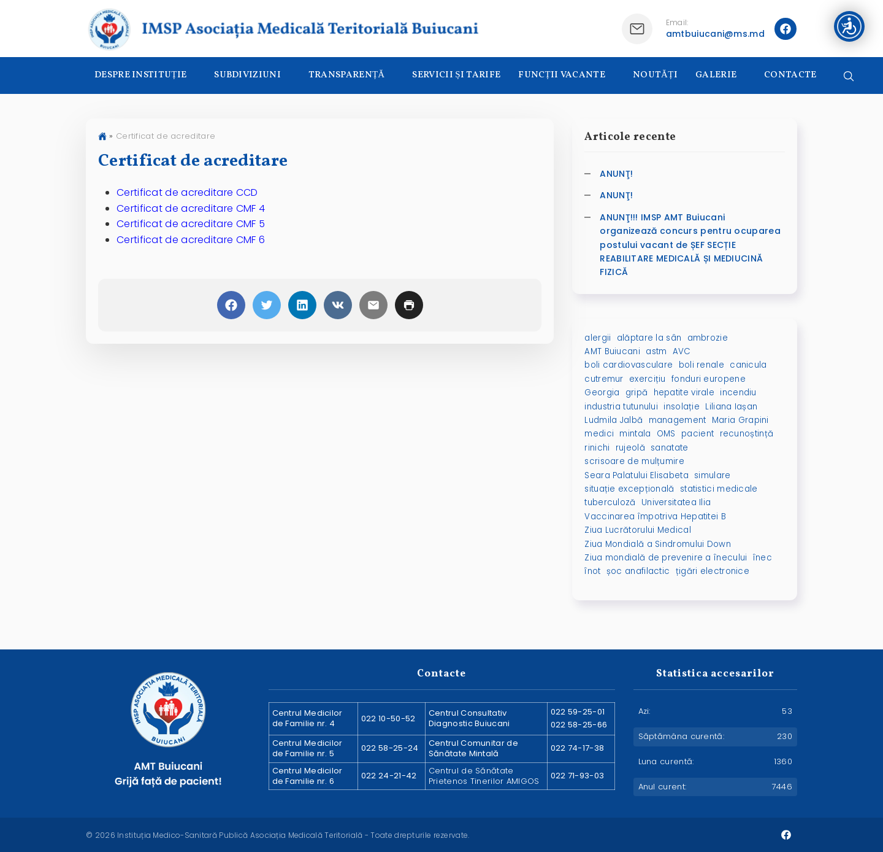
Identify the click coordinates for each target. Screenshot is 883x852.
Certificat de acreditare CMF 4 (191, 208)
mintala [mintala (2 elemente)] (635, 434)
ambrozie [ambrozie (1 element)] (707, 338)
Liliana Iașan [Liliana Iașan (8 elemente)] (731, 406)
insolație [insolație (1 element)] (681, 406)
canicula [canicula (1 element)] (748, 365)
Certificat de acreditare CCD (187, 192)
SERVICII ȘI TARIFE (456, 75)
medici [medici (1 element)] (599, 434)
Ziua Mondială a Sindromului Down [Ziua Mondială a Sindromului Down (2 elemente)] (657, 544)
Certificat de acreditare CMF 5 (191, 224)
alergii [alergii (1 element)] (597, 338)
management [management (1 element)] (677, 420)
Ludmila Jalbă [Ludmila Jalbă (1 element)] (613, 420)
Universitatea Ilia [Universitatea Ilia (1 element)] (676, 502)
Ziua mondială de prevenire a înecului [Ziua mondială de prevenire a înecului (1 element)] (665, 557)
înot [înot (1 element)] (592, 571)
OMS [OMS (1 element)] (666, 434)
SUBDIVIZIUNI (247, 75)
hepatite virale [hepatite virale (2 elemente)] (684, 392)
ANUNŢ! (616, 174)
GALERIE (715, 75)
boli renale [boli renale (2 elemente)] (701, 365)
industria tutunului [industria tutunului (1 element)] (621, 406)
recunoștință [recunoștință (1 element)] (747, 434)
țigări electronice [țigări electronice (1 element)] (712, 571)
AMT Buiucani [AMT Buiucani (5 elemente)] (612, 351)
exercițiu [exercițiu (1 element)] (647, 379)
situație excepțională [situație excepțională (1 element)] (629, 489)
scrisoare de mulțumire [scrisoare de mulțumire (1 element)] (634, 461)
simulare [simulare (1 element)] (712, 475)
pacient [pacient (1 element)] (697, 434)
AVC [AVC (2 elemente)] (682, 351)
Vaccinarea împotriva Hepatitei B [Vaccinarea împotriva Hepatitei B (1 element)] (655, 516)
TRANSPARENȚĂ (346, 75)
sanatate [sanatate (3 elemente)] (669, 448)
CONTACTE (790, 75)
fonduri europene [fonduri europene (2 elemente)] (708, 379)
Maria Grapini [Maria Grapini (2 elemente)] (740, 420)
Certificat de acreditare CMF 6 (191, 240)
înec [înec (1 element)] (762, 557)
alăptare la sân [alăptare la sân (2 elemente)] (649, 338)
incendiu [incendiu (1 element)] (738, 392)
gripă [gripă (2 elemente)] (636, 392)
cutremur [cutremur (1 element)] (603, 379)
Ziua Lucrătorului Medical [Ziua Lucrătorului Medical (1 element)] (637, 530)
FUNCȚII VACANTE (561, 75)
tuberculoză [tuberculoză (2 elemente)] (609, 502)
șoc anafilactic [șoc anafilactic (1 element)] (638, 571)
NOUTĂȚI (655, 75)
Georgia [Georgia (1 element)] (601, 392)
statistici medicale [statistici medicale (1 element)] (719, 489)
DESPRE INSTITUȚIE (140, 75)
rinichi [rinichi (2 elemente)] (597, 448)
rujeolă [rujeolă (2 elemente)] (630, 448)
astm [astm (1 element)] (656, 351)
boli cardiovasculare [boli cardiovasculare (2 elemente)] (628, 365)
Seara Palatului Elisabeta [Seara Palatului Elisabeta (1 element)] (636, 475)
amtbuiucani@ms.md (715, 33)
